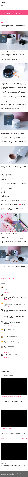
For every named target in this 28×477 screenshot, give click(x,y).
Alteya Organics (19, 204)
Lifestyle (20, 277)
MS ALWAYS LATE (12, 350)
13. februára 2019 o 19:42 (14, 286)
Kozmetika (16, 277)
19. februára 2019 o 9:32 (11, 346)
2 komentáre (7, 438)
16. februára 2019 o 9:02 (10, 329)
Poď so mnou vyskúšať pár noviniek (8, 461)
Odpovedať (6, 292)
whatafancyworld (6, 286)
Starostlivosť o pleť (12, 278)
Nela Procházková (7, 321)
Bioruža (15, 267)
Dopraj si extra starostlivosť (7, 428)
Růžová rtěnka (10, 325)
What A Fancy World (7, 291)
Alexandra (5, 346)
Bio (5, 277)
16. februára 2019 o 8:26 (14, 321)
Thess (5, 329)
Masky (23, 277)
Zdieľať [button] (2, 279)
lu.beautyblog (6, 336)
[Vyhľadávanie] (24, 1)
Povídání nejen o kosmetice (8, 299)
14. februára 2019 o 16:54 (16, 309)
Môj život (3, 278)
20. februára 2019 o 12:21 (13, 354)
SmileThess (6, 332)
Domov (12, 277)
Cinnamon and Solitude (7, 309)
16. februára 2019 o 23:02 (13, 336)
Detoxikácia (8, 277)
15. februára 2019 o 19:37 (14, 315)
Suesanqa (4, 2)
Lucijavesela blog (6, 315)
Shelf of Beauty (6, 354)
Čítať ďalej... (24, 438)
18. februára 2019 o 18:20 (12, 341)
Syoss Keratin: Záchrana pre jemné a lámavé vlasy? (11, 396)
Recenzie (6, 278)
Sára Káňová (6, 341)
